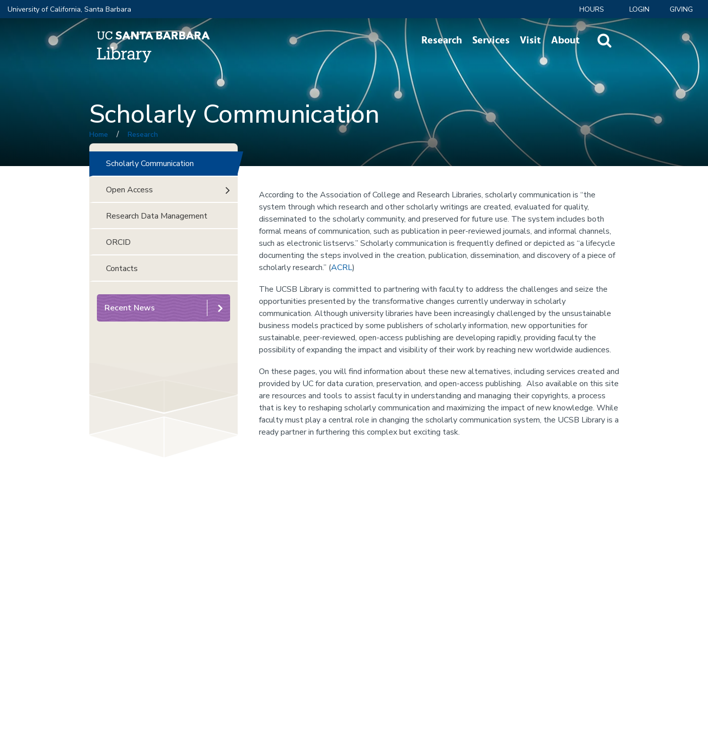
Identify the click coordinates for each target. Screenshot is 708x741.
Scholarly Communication (150, 163)
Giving (681, 9)
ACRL (341, 267)
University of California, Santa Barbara (69, 9)
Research (441, 40)
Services (491, 40)
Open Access (129, 189)
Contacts (122, 268)
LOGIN (639, 9)
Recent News (129, 307)
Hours (591, 9)
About (565, 40)
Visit (530, 40)
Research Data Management (156, 216)
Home (98, 134)
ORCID (118, 242)
